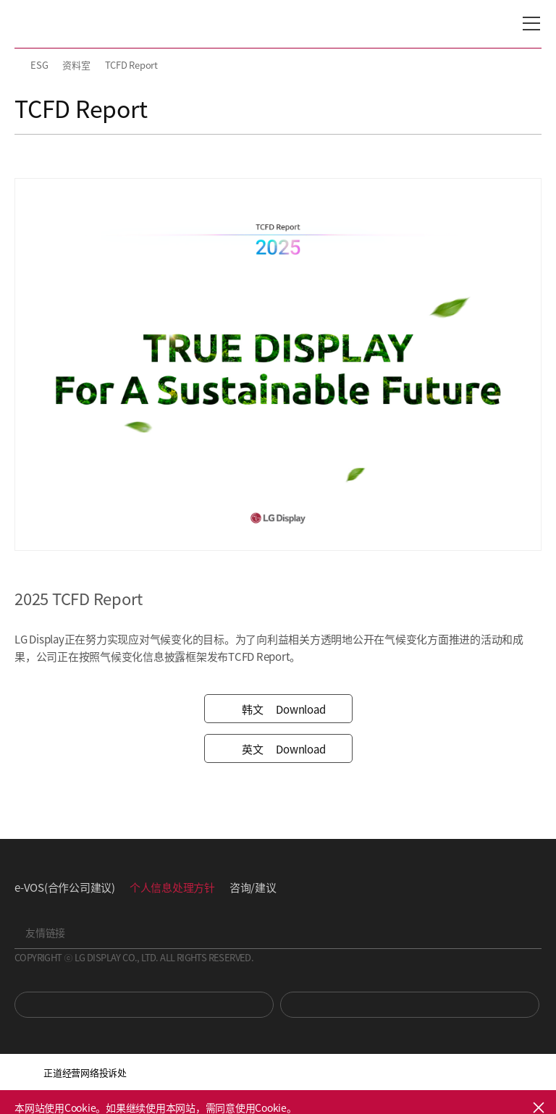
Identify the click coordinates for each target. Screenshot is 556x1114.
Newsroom (410, 1004)
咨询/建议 (253, 887)
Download (278, 709)
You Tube (144, 1004)
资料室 (76, 65)
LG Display (75, 24)
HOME (20, 65)
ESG (39, 65)
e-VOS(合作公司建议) (64, 887)
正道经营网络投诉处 (85, 1072)
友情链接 (45, 932)
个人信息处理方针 (172, 887)
